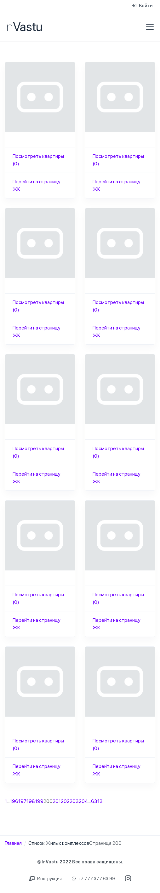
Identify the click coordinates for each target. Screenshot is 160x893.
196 (14, 801)
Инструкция (45, 878)
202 (65, 801)
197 (22, 801)
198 (30, 801)
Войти (142, 5)
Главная (13, 843)
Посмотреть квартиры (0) (38, 160)
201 (57, 801)
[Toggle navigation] (148, 26)
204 (83, 801)
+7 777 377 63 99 (93, 878)
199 (39, 801)
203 (74, 801)
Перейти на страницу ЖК (36, 185)
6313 (97, 801)
